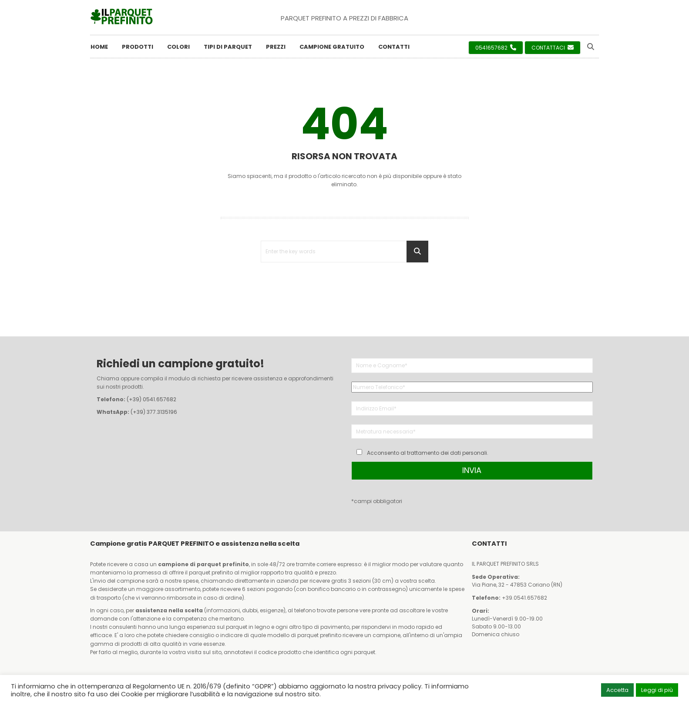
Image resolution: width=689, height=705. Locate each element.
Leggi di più (657, 690)
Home (99, 47)
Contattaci (552, 47)
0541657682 (495, 47)
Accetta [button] (617, 690)
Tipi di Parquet (228, 47)
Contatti (394, 47)
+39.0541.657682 (524, 597)
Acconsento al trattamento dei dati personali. (427, 453)
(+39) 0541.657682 (151, 399)
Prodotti (137, 47)
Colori (178, 47)
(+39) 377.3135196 (154, 412)
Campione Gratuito (331, 47)
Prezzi (276, 47)
